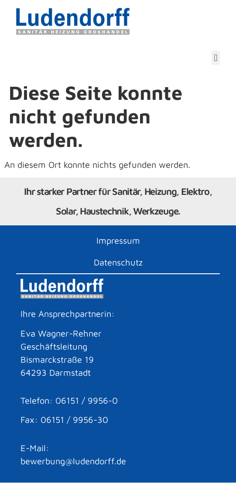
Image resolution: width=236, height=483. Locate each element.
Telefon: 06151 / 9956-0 (69, 400)
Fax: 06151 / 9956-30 (64, 420)
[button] (216, 58)
